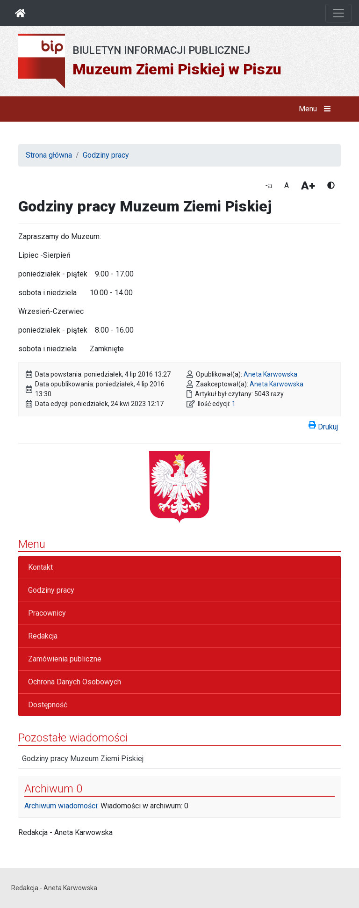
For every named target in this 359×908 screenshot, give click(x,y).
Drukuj (323, 425)
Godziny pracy (106, 155)
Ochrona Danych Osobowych (74, 681)
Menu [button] (317, 109)
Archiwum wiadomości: (61, 805)
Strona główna (49, 155)
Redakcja (42, 636)
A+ (308, 185)
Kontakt (40, 567)
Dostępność (47, 704)
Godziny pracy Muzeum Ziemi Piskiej (83, 758)
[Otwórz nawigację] (338, 13)
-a (269, 185)
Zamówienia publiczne (64, 658)
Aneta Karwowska (270, 374)
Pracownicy (47, 613)
